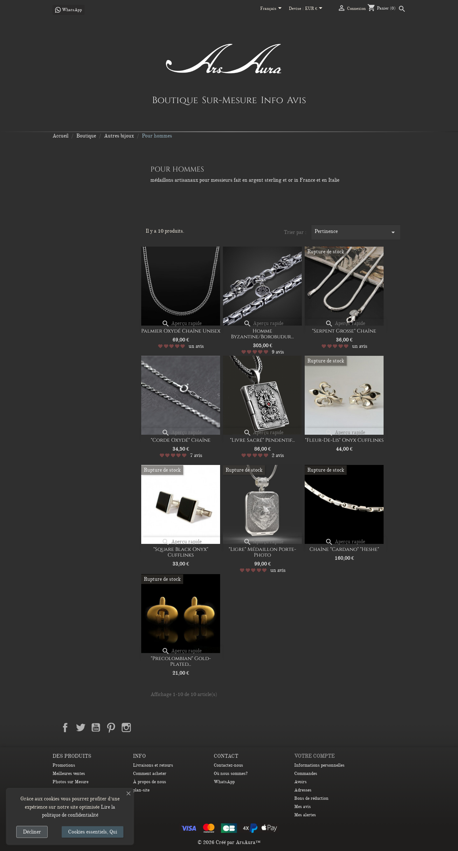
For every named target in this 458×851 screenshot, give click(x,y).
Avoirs (300, 781)
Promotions (63, 765)
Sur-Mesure (229, 100)
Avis (296, 100)
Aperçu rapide (182, 323)
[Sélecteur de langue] (272, 9)
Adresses (302, 790)
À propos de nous (149, 781)
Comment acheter (149, 773)
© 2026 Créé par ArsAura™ (229, 842)
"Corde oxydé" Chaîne (181, 440)
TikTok (156, 727)
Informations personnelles (319, 765)
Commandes (305, 773)
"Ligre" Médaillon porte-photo (262, 552)
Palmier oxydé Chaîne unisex (180, 330)
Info (272, 100)
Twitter (80, 727)
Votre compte (314, 756)
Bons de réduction (311, 798)
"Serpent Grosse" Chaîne (344, 330)
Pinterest (111, 727)
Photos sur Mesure (70, 781)
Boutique (175, 100)
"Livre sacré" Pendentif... (262, 440)
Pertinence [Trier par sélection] (356, 232)
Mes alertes (305, 815)
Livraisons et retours (153, 765)
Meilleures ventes (68, 773)
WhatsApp (224, 781)
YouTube (95, 727)
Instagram (126, 727)
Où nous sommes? (231, 773)
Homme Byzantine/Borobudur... (262, 333)
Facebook (65, 727)
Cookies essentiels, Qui (92, 832)
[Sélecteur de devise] (315, 9)
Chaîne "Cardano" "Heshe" (344, 549)
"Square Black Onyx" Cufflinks (180, 552)
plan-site (141, 790)
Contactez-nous (228, 765)
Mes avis (302, 806)
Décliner (32, 832)
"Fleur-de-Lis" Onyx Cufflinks (344, 440)
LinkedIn (141, 727)
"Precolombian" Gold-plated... (181, 661)
